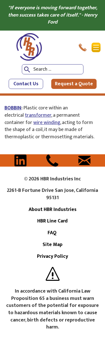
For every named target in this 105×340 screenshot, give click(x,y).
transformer (38, 115)
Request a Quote (74, 84)
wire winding (46, 122)
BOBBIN (12, 108)
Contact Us (25, 84)
